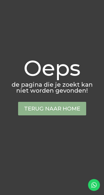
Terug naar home (52, 108)
